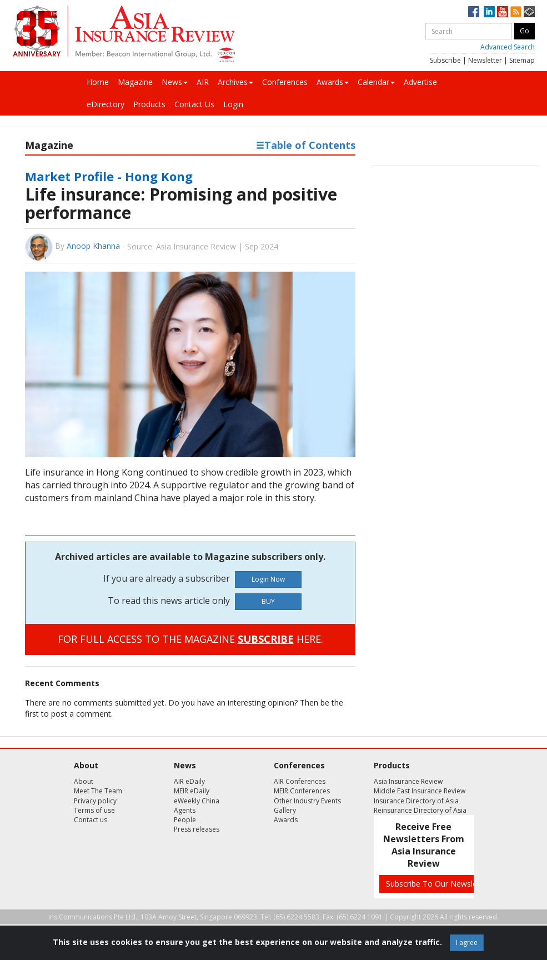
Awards (333, 82)
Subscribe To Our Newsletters (440, 883)
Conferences (285, 82)
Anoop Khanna (93, 246)
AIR (203, 82)
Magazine (135, 82)
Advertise (420, 82)
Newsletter (485, 60)
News (175, 82)
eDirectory (105, 104)
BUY (268, 601)
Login (233, 104)
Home (98, 82)
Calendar (376, 82)
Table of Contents (305, 145)
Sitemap (522, 60)
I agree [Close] (467, 942)
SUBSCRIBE (266, 639)
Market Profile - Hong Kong (109, 176)
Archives (235, 82)
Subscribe (445, 60)
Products (149, 104)
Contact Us (194, 104)
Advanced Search (507, 47)
